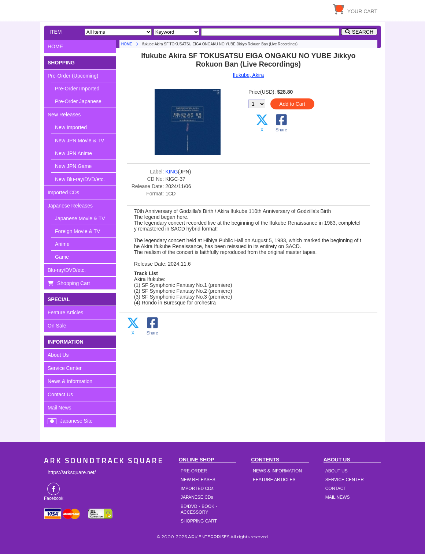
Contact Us (60, 394)
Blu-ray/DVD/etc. (67, 270)
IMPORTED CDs (197, 488)
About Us (58, 355)
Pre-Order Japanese (78, 101)
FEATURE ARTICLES (274, 479)
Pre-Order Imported (77, 88)
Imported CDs (63, 192)
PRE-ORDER (194, 470)
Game (62, 257)
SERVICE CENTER (344, 479)
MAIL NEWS (337, 497)
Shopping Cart (73, 283)
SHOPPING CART (199, 521)
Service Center (65, 368)
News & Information (70, 381)
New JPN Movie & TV (79, 140)
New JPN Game (73, 166)
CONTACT (335, 488)
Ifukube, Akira (248, 75)
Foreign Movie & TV (77, 231)
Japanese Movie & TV (80, 218)
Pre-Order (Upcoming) (73, 76)
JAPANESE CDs (197, 497)
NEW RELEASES (198, 479)
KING (171, 172)
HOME (112, 9)
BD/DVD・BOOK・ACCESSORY (200, 509)
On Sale (57, 326)
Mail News (59, 408)
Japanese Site (76, 421)
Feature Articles (65, 312)
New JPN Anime (73, 153)
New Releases (64, 114)
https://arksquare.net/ (72, 472)
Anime (62, 244)
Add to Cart (292, 104)
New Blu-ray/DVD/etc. (80, 179)
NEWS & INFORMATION (277, 470)
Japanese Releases (70, 206)
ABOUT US (336, 470)
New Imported (71, 127)
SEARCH (362, 32)
